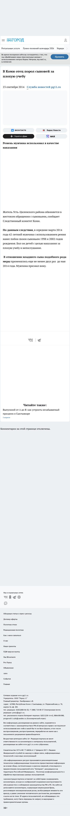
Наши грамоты (9, 646)
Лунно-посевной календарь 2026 (38, 48)
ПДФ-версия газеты (11, 652)
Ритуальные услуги (10, 48)
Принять (59, 56)
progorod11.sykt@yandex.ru (14, 718)
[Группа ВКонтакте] (18, 130)
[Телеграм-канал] (14, 597)
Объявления (8, 668)
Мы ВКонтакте (9, 657)
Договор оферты (10, 619)
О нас (5, 641)
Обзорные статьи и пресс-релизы (17, 613)
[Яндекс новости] (51, 130)
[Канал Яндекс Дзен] (18, 136)
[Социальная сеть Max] (51, 136)
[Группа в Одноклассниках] (10, 597)
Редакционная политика (13, 630)
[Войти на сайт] (66, 40)
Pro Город (7, 662)
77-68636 (27, 750)
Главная (6, 684)
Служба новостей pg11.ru (44, 87)
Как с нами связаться (12, 635)
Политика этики (10, 624)
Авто (5, 673)
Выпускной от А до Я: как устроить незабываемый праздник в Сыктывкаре (35, 413)
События (7, 679)
